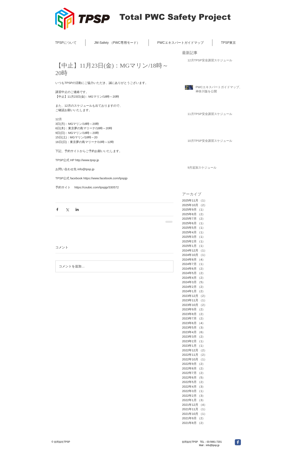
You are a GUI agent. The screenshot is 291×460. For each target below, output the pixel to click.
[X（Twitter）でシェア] (67, 209)
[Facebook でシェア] (57, 209)
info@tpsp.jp (212, 445)
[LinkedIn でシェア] (77, 209)
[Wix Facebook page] (238, 442)
